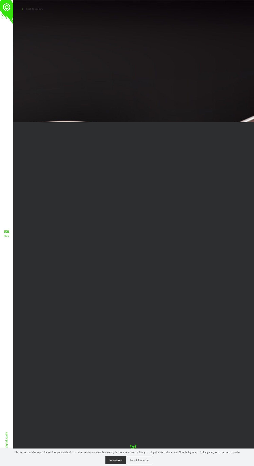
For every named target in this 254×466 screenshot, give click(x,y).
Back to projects (34, 9)
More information (139, 460)
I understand (115, 460)
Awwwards (246, 14)
